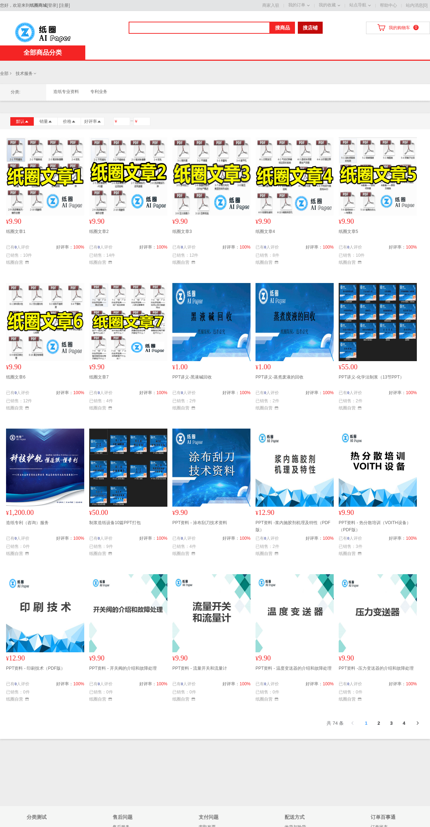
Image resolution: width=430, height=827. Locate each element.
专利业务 (98, 91)
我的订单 (296, 4)
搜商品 (282, 28)
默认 (22, 121)
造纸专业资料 (66, 91)
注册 (64, 5)
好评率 (92, 121)
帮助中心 (388, 5)
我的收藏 (327, 4)
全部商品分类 (42, 52)
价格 (69, 121)
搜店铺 (310, 28)
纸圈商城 (38, 5)
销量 (45, 121)
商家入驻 (270, 5)
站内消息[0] (417, 5)
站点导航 (357, 4)
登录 (52, 5)
